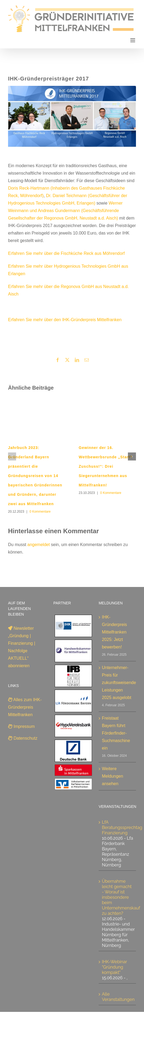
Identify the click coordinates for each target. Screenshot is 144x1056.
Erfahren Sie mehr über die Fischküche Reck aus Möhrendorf (66, 253)
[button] (12, 456)
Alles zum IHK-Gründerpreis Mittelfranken (25, 707)
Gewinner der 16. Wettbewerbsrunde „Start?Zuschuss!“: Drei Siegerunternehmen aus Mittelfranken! (106, 466)
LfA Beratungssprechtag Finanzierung (122, 827)
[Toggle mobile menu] (133, 40)
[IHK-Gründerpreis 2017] (72, 120)
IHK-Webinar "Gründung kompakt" (114, 967)
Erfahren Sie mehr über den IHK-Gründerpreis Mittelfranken (64, 319)
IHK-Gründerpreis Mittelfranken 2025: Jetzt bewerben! (114, 632)
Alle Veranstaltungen (118, 997)
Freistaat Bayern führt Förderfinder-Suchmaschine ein (116, 733)
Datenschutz (22, 738)
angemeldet (38, 544)
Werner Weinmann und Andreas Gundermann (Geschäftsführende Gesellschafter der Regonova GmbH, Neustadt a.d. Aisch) (65, 210)
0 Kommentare (40, 511)
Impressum (21, 726)
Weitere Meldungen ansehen (112, 776)
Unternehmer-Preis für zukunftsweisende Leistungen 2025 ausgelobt (117, 682)
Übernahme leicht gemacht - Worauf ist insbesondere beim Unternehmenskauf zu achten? (121, 897)
